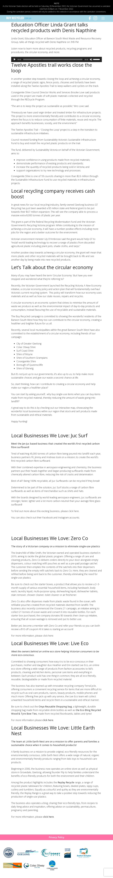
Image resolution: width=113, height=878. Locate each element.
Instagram (63, 517)
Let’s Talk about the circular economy (52, 267)
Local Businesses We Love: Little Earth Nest (53, 731)
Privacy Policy (56, 837)
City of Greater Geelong (28, 343)
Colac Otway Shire (26, 347)
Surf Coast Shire (25, 350)
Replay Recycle (66, 782)
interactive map (67, 407)
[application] (56, 59)
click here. (73, 511)
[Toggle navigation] (103, 18)
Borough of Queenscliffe (29, 364)
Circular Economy (62, 275)
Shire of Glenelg (25, 368)
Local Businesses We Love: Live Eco (50, 643)
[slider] (53, 59)
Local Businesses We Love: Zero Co (49, 538)
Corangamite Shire (26, 361)
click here (47, 720)
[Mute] (91, 59)
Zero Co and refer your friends (65, 625)
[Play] (14, 59)
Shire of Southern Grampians (32, 357)
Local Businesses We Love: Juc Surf (49, 435)
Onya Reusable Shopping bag (55, 706)
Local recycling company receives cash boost (53, 194)
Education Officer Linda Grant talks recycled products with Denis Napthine (53, 27)
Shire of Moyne (24, 354)
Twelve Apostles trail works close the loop (51, 68)
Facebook (47, 517)
